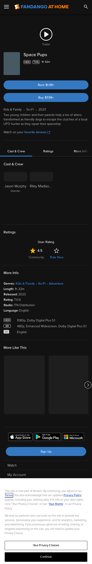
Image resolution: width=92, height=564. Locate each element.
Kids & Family (25, 283)
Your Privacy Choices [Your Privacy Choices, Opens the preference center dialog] (46, 545)
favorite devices (37, 132)
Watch (12, 465)
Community (36, 257)
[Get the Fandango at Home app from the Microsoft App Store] (73, 437)
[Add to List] (86, 62)
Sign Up (46, 451)
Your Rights (56, 504)
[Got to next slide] (88, 384)
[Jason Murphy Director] (15, 195)
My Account (16, 475)
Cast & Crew (16, 151)
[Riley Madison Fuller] (41, 195)
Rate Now (56, 257)
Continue (46, 557)
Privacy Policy (72, 495)
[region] (46, 521)
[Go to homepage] (41, 6)
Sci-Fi (41, 283)
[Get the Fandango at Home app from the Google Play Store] (47, 437)
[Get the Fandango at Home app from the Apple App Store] (20, 437)
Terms (9, 495)
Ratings (48, 151)
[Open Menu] (6, 6)
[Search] (86, 6)
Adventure (56, 283)
